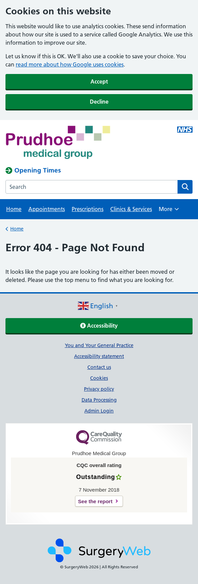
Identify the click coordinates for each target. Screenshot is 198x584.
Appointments (46, 209)
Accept (99, 81)
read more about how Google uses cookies (70, 64)
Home (14, 209)
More (169, 211)
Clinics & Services (131, 209)
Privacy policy (99, 389)
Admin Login (99, 411)
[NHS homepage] (80, 143)
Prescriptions (87, 209)
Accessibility (99, 325)
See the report (95, 501)
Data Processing (99, 400)
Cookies (99, 378)
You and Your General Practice (99, 345)
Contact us (99, 367)
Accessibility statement (99, 356)
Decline (99, 101)
